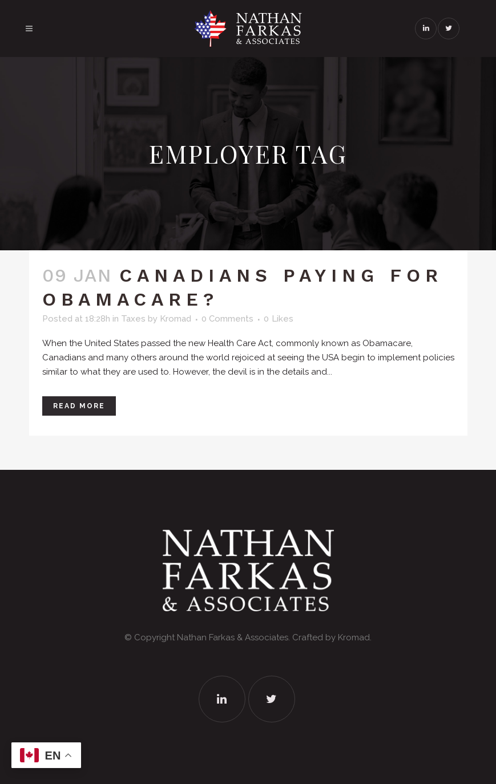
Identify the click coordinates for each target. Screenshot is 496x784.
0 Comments (227, 319)
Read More (79, 406)
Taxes (133, 319)
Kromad (175, 319)
